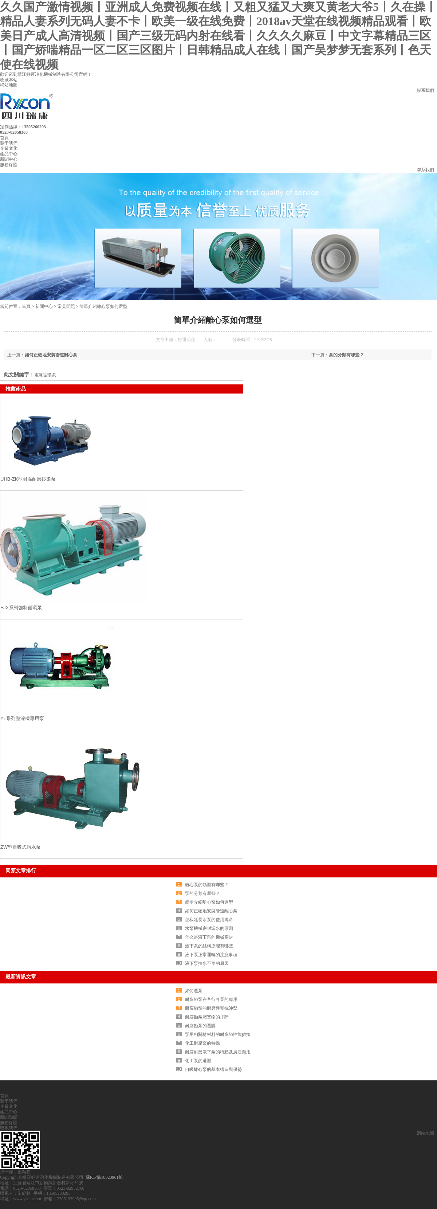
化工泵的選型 (198, 1060)
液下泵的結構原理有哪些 (209, 945)
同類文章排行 (20, 870)
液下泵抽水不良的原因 (207, 963)
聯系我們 (425, 90)
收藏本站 (8, 79)
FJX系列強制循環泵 (21, 607)
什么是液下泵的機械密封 (209, 937)
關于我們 (8, 143)
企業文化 (8, 148)
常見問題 (66, 306)
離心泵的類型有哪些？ (207, 884)
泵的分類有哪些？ (346, 354)
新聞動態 (8, 1117)
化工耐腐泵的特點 (202, 1043)
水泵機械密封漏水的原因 (209, 928)
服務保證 (8, 164)
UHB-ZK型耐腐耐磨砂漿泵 (28, 479)
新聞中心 (8, 159)
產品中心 (8, 153)
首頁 (4, 137)
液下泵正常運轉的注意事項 (211, 954)
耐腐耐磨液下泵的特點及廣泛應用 (218, 1052)
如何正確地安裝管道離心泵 (51, 354)
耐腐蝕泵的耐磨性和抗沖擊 (211, 1008)
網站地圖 (8, 84)
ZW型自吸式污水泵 (20, 847)
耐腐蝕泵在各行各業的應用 (211, 999)
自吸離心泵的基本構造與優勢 (213, 1069)
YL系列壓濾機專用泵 (22, 718)
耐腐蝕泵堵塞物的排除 (207, 1017)
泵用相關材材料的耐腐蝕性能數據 (218, 1034)
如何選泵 (193, 990)
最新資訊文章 (20, 976)
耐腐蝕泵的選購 (200, 1025)
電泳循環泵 (45, 374)
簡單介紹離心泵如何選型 (103, 306)
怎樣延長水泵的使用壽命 (209, 919)
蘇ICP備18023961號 (104, 1177)
